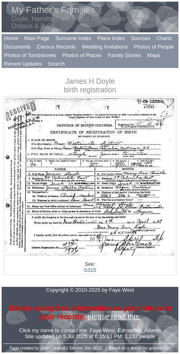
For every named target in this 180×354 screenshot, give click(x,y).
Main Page (36, 38)
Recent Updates (23, 64)
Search (56, 64)
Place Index (111, 38)
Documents (17, 47)
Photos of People (154, 47)
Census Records (56, 47)
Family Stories (124, 55)
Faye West (102, 330)
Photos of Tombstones (30, 55)
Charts (164, 38)
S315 (90, 270)
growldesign (159, 348)
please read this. (114, 317)
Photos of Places (82, 55)
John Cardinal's (54, 348)
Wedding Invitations (105, 47)
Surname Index (73, 38)
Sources (140, 38)
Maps (153, 55)
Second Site (80, 348)
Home (11, 38)
